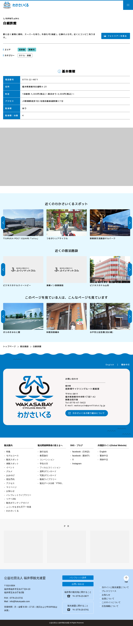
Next (130, 222)
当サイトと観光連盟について (115, 587)
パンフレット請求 (78, 577)
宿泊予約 (10, 479)
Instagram (76, 463)
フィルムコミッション (50, 467)
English (110, 365)
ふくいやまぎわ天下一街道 (18, 507)
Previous (3, 222)
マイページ (11, 487)
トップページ (9, 346)
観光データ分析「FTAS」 (52, 483)
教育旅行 (44, 456)
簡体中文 (104, 459)
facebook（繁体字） (81, 456)
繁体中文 (125, 365)
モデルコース (12, 456)
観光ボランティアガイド (17, 503)
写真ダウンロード (48, 475)
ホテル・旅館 (25, 55)
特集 (8, 452)
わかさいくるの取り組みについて (89, 413)
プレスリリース (109, 591)
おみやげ (10, 475)
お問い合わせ (78, 584)
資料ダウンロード (48, 471)
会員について (108, 598)
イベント (10, 467)
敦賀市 (32, 49)
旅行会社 (44, 452)
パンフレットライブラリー (18, 495)
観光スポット (12, 459)
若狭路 (22, 49)
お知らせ (10, 491)
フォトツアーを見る (117, 35)
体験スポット (12, 463)
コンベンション (47, 459)
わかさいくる (16, 5)
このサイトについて (111, 602)
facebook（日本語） (81, 452)
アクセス (10, 483)
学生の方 (44, 463)
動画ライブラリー (48, 479)
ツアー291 (11, 499)
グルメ (9, 471)
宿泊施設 (24, 346)
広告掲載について (110, 606)
